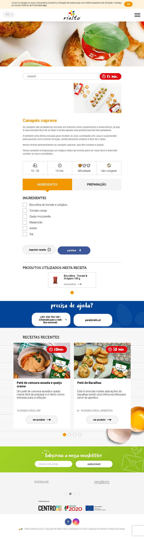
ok (128, 4)
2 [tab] (69, 433)
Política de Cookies (117, 528)
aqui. (45, 5)
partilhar (75, 249)
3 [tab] (74, 433)
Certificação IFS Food (78, 528)
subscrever (94, 463)
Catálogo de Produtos (97, 528)
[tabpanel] (72, 278)
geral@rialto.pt (94, 317)
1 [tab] (72, 291)
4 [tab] (79, 433)
